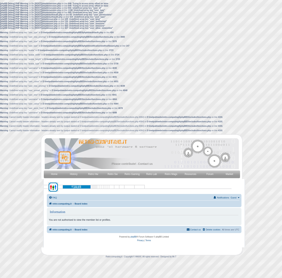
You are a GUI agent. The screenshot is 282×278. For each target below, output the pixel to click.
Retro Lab (151, 174)
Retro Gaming (132, 174)
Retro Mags (171, 174)
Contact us (145, 163)
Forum (209, 174)
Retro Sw (113, 174)
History (73, 174)
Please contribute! (124, 163)
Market (229, 174)
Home (54, 174)
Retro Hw (93, 174)
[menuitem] (53, 197)
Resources (190, 174)
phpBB (134, 237)
